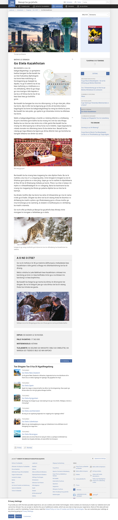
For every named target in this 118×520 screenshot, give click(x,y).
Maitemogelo (56, 494)
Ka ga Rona (56, 468)
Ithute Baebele (16, 469)
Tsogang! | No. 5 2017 (32, 10)
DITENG (95, 74)
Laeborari (11, 10)
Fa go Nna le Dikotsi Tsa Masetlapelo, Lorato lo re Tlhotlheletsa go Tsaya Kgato (95, 133)
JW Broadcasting (37, 493)
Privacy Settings (27, 511)
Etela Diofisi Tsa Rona (58, 481)
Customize (27, 516)
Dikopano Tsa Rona (58, 489)
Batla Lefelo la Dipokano (97, 467)
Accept (11, 516)
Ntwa (95, 95)
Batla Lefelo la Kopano (80, 471)
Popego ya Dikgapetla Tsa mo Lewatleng (95, 117)
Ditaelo (34, 490)
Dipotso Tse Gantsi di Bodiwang (61, 471)
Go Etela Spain (28, 385)
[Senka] (94, 2)
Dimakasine (20, 10)
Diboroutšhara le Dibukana (39, 472)
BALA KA (85, 15)
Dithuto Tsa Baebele (17, 463)
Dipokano (55, 484)
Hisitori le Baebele (16, 490)
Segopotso (56, 486)
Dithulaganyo (35, 485)
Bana (13, 482)
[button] (41, 6)
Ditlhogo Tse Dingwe (37, 477)
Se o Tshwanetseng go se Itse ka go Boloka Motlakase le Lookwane (93, 89)
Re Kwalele (55, 478)
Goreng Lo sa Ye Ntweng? (90, 127)
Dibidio (34, 496)
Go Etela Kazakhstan (95, 110)
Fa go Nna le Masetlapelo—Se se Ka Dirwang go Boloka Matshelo (95, 81)
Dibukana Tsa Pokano (38, 482)
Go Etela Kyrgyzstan (30, 398)
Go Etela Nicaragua (29, 434)
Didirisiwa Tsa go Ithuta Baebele (20, 472)
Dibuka (34, 469)
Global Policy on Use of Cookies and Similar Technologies (64, 509)
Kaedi (33, 488)
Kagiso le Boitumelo (17, 474)
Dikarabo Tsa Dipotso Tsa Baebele (20, 466)
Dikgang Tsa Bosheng (58, 463)
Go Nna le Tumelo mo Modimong (20, 485)
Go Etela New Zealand (31, 373)
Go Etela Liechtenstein (31, 411)
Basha (13, 480)
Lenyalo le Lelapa (16, 477)
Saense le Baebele (16, 488)
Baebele (34, 466)
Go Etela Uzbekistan (30, 421)
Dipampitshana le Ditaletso (39, 474)
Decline (18, 516)
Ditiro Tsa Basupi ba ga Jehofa (60, 492)
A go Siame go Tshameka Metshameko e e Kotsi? (95, 103)
